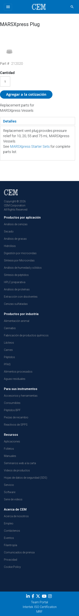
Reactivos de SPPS (16, 424)
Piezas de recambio (16, 417)
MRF (39, 611)
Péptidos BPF (12, 410)
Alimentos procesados (18, 371)
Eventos (9, 537)
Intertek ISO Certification (40, 607)
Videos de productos (17, 470)
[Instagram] (50, 597)
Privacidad (10, 559)
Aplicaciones (12, 441)
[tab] (37, 121)
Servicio (9, 484)
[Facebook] (33, 597)
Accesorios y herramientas (21, 395)
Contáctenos (12, 530)
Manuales (10, 455)
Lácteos (9, 342)
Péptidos (9, 357)
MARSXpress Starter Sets (30, 146)
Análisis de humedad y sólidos (23, 267)
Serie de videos (13, 499)
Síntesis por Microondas (19, 260)
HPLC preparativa (14, 282)
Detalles (10, 121)
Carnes (8, 349)
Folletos (9, 448)
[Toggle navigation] (8, 7)
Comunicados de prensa (19, 552)
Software (9, 492)
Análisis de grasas (15, 238)
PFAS (7, 364)
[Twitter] (38, 597)
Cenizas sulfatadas (16, 303)
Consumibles (12, 402)
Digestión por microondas (20, 253)
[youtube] (45, 597)
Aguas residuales (14, 378)
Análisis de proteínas (17, 289)
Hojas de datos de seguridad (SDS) (25, 477)
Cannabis (10, 328)
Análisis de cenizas (16, 224)
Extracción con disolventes (21, 296)
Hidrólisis (10, 246)
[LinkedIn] (28, 597)
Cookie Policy (12, 566)
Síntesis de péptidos (16, 274)
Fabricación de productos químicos (26, 335)
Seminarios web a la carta (20, 463)
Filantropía (10, 545)
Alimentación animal (16, 320)
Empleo (8, 523)
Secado (9, 231)
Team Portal (39, 602)
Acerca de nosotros (16, 516)
